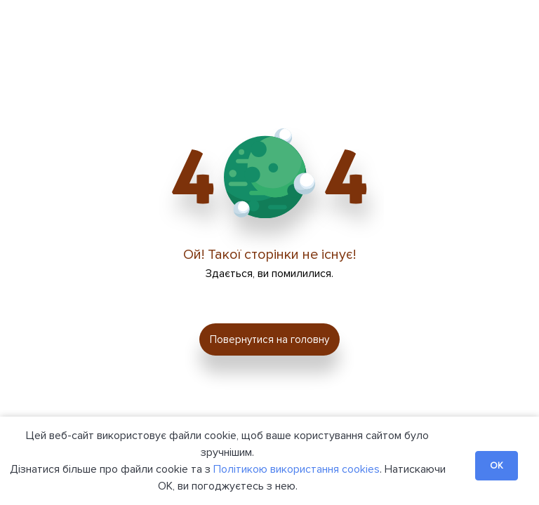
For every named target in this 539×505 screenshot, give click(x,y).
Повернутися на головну (269, 339)
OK (496, 465)
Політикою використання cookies (296, 469)
